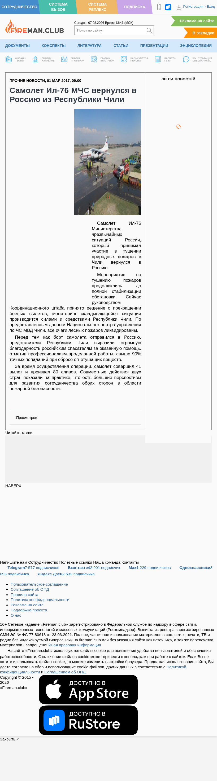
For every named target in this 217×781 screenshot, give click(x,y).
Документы (17, 45)
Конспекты (54, 45)
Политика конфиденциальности (40, 599)
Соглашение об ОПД (30, 589)
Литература (89, 45)
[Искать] (149, 30)
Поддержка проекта (29, 610)
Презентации (154, 45)
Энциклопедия (196, 45)
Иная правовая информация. (75, 645)
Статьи (121, 45)
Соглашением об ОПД (64, 672)
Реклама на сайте (197, 21)
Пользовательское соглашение (39, 584)
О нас (16, 615)
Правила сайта (24, 594)
